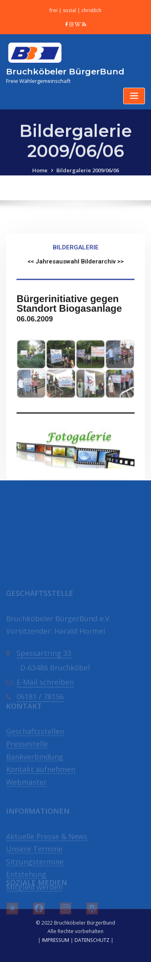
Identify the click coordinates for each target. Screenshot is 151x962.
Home (40, 180)
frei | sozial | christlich (75, 10)
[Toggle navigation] (134, 96)
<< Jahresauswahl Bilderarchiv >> (75, 306)
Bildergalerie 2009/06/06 (87, 180)
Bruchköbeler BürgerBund (65, 71)
